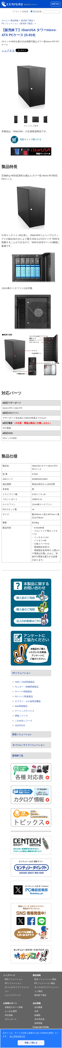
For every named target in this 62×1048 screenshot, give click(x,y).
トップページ (9, 975)
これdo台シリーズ (23, 720)
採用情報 (38, 1023)
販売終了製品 (40, 995)
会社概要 (38, 1007)
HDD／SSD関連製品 (25, 682)
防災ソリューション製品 (45, 979)
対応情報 (9, 1015)
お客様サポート (10, 1003)
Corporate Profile (41, 1027)
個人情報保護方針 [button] (17, 1036)
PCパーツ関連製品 (24, 696)
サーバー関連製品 (23, 691)
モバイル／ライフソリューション (28, 745)
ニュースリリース (13, 995)
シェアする (8, 50)
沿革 (36, 1011)
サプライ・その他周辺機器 (28, 701)
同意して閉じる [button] (31, 1043)
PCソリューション (21, 673)
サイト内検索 (21, 11)
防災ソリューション (22, 734)
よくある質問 (11, 1011)
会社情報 (37, 1003)
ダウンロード (11, 1019)
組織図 (37, 1015)
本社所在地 (39, 1019)
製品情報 (37, 975)
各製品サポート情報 (14, 1007)
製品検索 (37, 11)
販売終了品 (17, 755)
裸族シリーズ (21, 715)
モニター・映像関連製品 (27, 686)
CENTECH (20, 725)
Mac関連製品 (21, 706)
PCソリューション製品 (44, 983)
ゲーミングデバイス (24, 711)
